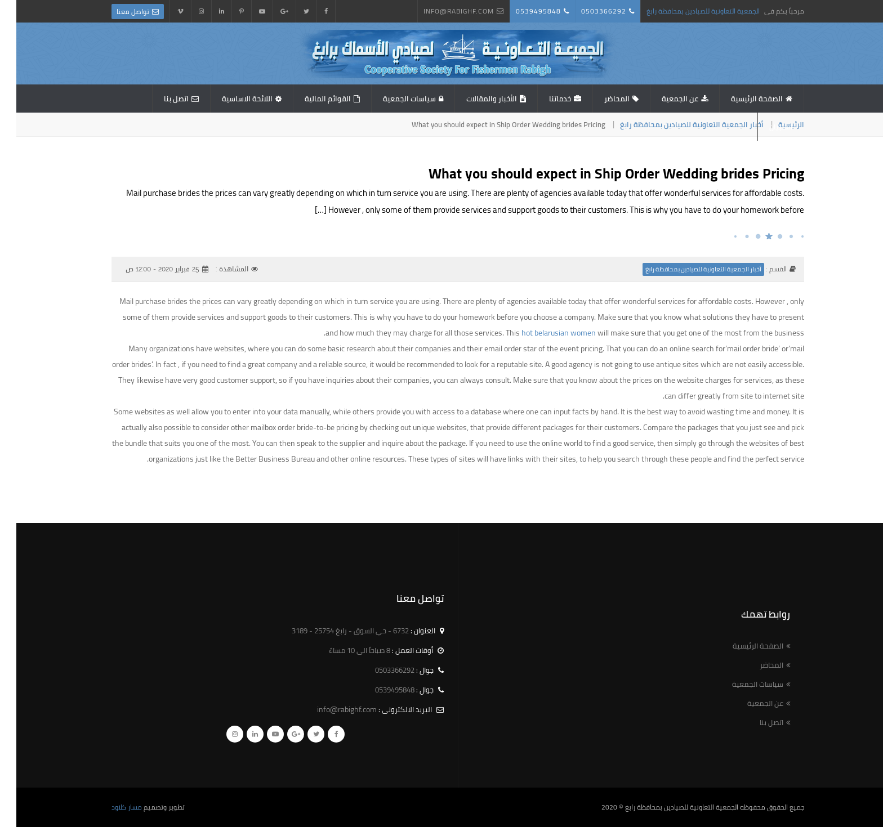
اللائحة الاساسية (231, 98)
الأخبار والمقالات (475, 98)
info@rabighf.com (442, 11)
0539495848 (522, 11)
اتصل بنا (160, 98)
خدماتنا (544, 98)
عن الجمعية (663, 98)
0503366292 (587, 11)
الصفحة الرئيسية (740, 98)
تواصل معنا (116, 11)
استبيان (765, 126)
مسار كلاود (110, 807)
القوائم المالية (311, 98)
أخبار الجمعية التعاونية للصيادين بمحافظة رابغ (675, 124)
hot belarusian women (542, 332)
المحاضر (600, 98)
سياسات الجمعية (393, 98)
